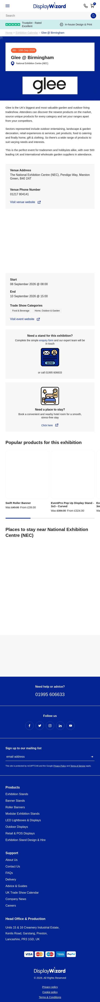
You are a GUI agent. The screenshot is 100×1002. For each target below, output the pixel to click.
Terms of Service (77, 766)
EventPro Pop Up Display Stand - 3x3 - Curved (72, 504)
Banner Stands (15, 800)
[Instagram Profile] (50, 725)
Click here (47, 425)
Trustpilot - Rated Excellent (23, 24)
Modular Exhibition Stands (22, 813)
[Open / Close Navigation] (10, 5)
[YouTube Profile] (70, 725)
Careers (10, 905)
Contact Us (12, 866)
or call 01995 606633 (50, 372)
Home (8, 32)
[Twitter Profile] (40, 725)
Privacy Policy (59, 766)
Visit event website (22, 319)
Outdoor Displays (16, 826)
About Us (11, 859)
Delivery (10, 879)
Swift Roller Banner (18, 502)
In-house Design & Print (76, 24)
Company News (15, 899)
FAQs (9, 872)
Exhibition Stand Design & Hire (25, 840)
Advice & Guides (16, 886)
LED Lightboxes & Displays (23, 820)
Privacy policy (50, 987)
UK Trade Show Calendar (22, 892)
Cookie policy (50, 992)
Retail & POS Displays (20, 833)
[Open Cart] (92, 6)
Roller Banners (15, 807)
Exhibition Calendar (27, 32)
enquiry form (46, 340)
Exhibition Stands (16, 794)
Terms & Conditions (50, 997)
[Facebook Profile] (29, 725)
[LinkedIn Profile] (60, 725)
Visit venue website (22, 202)
